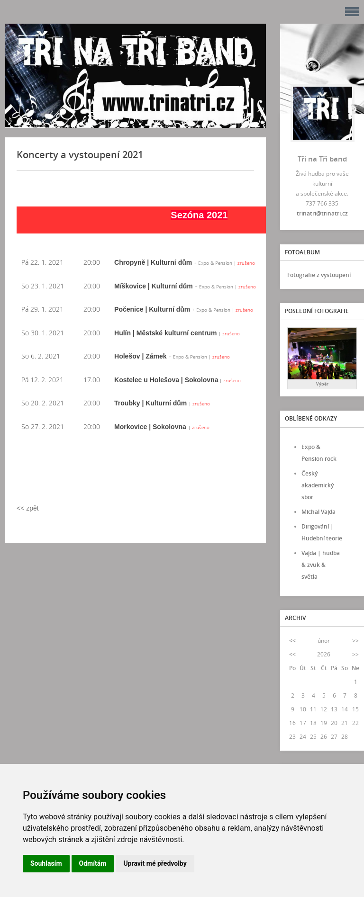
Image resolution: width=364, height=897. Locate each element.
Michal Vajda (318, 512)
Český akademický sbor (317, 485)
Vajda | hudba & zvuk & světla (320, 565)
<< (292, 641)
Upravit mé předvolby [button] (154, 863)
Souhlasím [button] (46, 863)
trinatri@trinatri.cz (322, 213)
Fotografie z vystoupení (319, 275)
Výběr (322, 384)
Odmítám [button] (93, 863)
